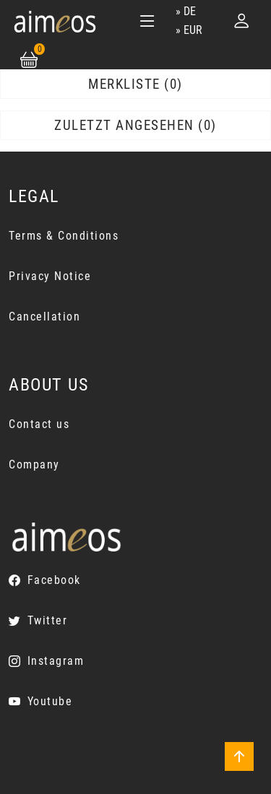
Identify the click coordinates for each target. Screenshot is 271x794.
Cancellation (44, 316)
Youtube (50, 701)
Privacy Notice (50, 276)
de (190, 11)
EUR (193, 30)
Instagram (56, 661)
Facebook (54, 580)
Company (34, 464)
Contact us (39, 424)
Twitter (47, 620)
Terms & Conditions (64, 236)
